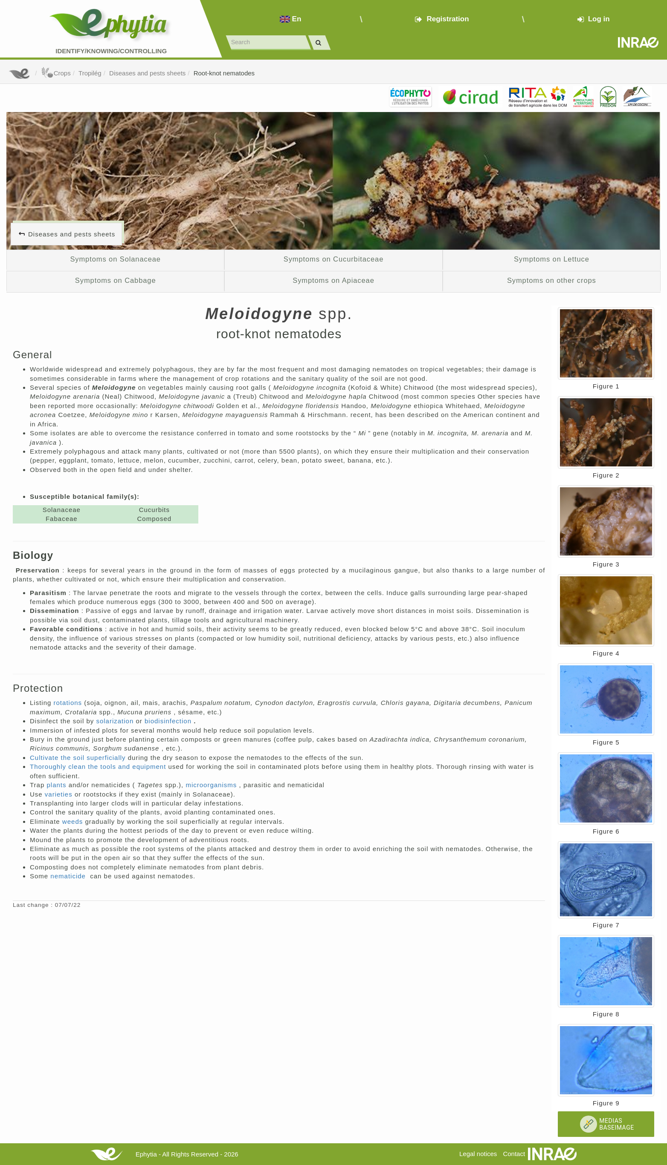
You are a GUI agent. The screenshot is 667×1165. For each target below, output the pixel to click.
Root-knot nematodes (224, 73)
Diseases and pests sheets (147, 73)
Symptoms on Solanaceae (115, 259)
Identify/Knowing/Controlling (111, 51)
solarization (116, 721)
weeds (73, 821)
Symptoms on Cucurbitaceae (334, 259)
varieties (60, 794)
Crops (56, 73)
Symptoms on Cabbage (115, 280)
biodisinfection (169, 721)
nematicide (69, 876)
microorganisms (212, 784)
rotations (69, 702)
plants (57, 784)
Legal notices (478, 1153)
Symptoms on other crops (551, 280)
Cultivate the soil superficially (79, 757)
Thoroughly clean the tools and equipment (99, 766)
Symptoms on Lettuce (551, 259)
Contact (514, 1153)
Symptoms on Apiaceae (333, 280)
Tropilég (90, 73)
